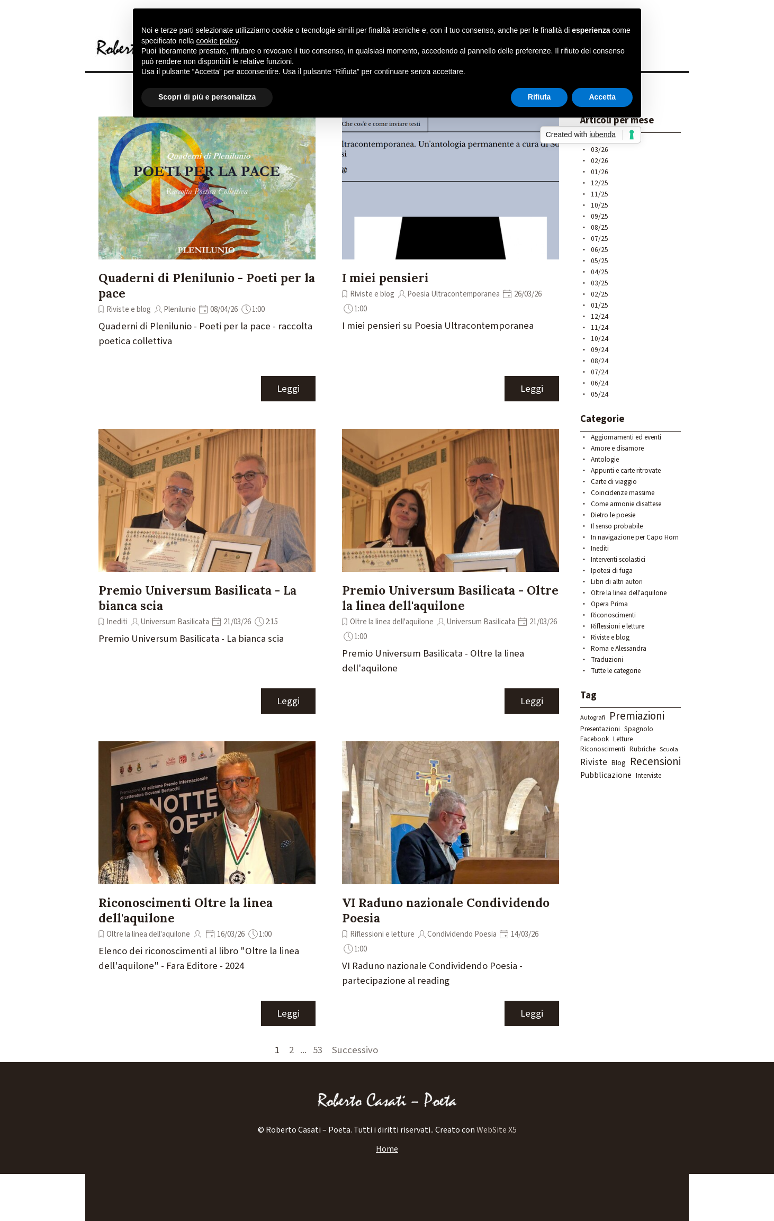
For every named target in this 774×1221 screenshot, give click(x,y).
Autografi (592, 717)
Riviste (593, 762)
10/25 (599, 205)
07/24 (599, 372)
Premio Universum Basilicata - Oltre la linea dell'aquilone (450, 597)
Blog (618, 763)
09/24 (599, 350)
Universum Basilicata (174, 621)
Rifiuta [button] (539, 97)
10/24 (599, 339)
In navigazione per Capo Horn (635, 537)
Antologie (605, 459)
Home (387, 1149)
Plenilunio (180, 309)
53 (320, 1050)
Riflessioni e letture (382, 934)
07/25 (599, 239)
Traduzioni (607, 659)
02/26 (599, 161)
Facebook (594, 739)
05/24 (599, 394)
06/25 (599, 250)
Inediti (117, 621)
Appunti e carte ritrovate (626, 470)
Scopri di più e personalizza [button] (207, 97)
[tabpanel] (387, 1130)
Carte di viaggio (614, 482)
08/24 (599, 361)
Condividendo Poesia (462, 934)
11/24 (599, 327)
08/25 (599, 227)
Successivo (355, 1050)
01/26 (599, 172)
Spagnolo (638, 729)
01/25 (599, 305)
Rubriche (642, 749)
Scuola (669, 749)
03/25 (599, 283)
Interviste (648, 775)
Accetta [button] (602, 97)
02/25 (599, 294)
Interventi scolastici (618, 559)
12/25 (599, 183)
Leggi (288, 389)
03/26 (599, 150)
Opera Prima (609, 604)
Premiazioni (636, 716)
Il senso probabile (617, 526)
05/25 (599, 261)
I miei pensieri (385, 277)
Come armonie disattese (626, 504)
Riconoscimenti (613, 615)
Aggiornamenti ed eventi (626, 437)
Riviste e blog (128, 309)
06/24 (599, 383)
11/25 (599, 194)
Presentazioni (600, 729)
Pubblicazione (606, 775)
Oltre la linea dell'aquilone (392, 621)
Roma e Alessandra (618, 648)
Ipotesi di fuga (612, 570)
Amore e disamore (617, 448)
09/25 (599, 216)
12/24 (599, 316)
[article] (207, 259)
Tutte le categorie (616, 671)
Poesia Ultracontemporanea (453, 294)
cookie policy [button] (217, 41)
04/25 (599, 272)
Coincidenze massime (622, 493)
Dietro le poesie (613, 515)
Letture (623, 739)
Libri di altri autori (617, 582)
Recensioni (655, 761)
